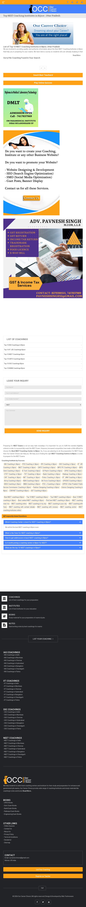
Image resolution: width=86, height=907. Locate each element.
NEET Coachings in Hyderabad (14, 749)
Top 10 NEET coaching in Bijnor (37, 497)
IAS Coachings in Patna (12, 671)
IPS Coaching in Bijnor (49, 464)
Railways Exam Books (11, 811)
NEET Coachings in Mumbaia (14, 743)
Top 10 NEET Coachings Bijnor (14, 354)
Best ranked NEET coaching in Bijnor (31, 500)
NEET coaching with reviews (47, 507)
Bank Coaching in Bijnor (51, 474)
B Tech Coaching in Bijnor (31, 471)
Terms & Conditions (11, 837)
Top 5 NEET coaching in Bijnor (60, 497)
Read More (76, 55)
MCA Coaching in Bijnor (12, 484)
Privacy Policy (9, 834)
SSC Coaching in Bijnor (67, 464)
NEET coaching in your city (57, 504)
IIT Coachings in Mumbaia (13, 686)
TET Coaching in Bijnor (32, 474)
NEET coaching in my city (37, 504)
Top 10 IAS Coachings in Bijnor (14, 345)
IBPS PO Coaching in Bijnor (67, 467)
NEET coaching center (68, 507)
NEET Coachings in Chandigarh (14, 754)
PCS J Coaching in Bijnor (51, 484)
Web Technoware (67, 896)
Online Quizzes (9, 826)
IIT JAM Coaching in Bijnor (72, 477)
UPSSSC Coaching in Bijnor (72, 481)
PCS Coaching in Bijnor (30, 464)
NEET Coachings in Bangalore (14, 752)
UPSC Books (8, 803)
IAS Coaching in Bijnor (12, 464)
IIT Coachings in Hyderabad (13, 692)
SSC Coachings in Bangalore (14, 723)
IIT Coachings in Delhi (11, 683)
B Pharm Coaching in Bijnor (52, 471)
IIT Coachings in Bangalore (13, 694)
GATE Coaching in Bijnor (46, 467)
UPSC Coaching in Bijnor (73, 471)
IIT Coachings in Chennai (12, 689)
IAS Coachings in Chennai (13, 660)
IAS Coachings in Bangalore (13, 666)
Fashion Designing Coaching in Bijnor (46, 487)
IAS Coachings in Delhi (12, 655)
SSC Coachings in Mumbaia (13, 715)
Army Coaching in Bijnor (12, 481)
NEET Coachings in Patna (13, 757)
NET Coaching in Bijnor (31, 477)
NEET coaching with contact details (22, 507)
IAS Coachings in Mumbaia (13, 658)
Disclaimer (7, 840)
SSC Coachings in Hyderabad (14, 720)
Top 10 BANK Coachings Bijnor (14, 368)
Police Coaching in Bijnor (51, 477)
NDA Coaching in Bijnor (31, 481)
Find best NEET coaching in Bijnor (58, 500)
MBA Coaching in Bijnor (31, 484)
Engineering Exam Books (12, 814)
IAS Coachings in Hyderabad (14, 663)
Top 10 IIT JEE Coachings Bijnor (15, 350)
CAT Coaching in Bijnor (12, 477)
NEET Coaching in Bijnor (27, 467)
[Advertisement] (43, 316)
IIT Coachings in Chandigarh (13, 697)
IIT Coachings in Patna (12, 700)
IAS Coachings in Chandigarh (14, 669)
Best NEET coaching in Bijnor (14, 497)
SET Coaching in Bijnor (39, 491)
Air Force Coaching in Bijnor (51, 481)
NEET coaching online (19, 504)
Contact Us (8, 829)
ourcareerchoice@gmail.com (19, 858)
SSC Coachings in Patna (12, 729)
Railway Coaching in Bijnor (72, 474)
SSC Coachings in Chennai (13, 717)
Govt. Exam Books (10, 805)
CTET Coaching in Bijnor (13, 474)
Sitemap (7, 843)
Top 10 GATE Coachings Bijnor (14, 359)
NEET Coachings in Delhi (12, 740)
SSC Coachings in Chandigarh (14, 726)
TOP (42, 888)
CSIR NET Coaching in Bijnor (19, 491)
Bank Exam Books (10, 808)
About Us (7, 831)
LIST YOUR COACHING (43, 639)
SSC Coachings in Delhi (12, 712)
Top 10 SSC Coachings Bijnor (14, 363)
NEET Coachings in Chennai (13, 746)
